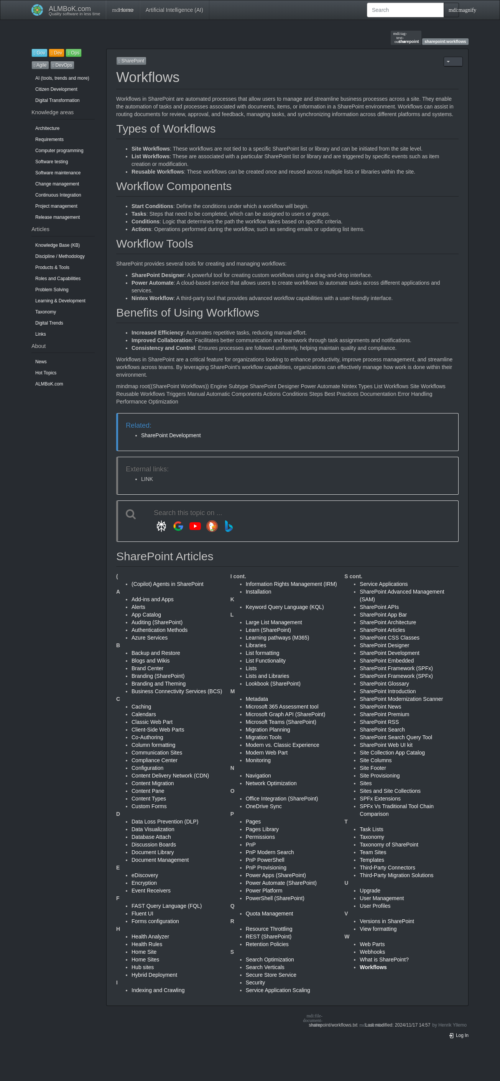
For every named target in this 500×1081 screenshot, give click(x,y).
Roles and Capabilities (58, 278)
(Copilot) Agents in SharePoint (168, 584)
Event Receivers (151, 890)
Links (40, 334)
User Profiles (375, 906)
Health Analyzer (150, 936)
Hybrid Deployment (154, 975)
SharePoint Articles (382, 630)
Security (255, 982)
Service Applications (384, 584)
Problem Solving (52, 289)
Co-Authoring (147, 737)
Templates (372, 860)
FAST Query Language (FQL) (167, 906)
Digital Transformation (57, 100)
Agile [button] (40, 65)
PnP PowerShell (265, 860)
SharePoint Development (171, 435)
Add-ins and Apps (153, 599)
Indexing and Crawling (158, 990)
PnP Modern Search (270, 852)
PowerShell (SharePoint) (275, 898)
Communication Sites (157, 753)
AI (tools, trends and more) (62, 78)
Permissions (260, 837)
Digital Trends (49, 323)
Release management (57, 217)
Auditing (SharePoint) (157, 622)
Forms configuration (155, 921)
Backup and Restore (156, 653)
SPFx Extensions (380, 799)
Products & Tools (52, 267)
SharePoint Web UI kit (386, 745)
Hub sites (143, 967)
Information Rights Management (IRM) (291, 584)
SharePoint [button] (131, 61)
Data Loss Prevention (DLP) (165, 822)
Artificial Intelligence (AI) (174, 10)
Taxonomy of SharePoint (389, 845)
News (41, 361)
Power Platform (264, 890)
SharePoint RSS (379, 722)
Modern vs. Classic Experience (282, 745)
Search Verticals (265, 967)
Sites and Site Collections (390, 791)
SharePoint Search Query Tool (396, 737)
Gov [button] (39, 53)
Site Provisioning (380, 776)
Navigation (258, 776)
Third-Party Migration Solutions (396, 875)
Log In (459, 1035)
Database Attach (151, 837)
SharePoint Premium (384, 714)
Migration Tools (264, 737)
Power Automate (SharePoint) (281, 883)
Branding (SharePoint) (158, 676)
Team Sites (373, 852)
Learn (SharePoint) (268, 630)
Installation (258, 592)
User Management (382, 898)
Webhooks (372, 952)
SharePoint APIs (379, 607)
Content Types (149, 799)
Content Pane (148, 791)
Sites (366, 783)
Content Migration (153, 783)
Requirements (49, 139)
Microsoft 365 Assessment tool (282, 707)
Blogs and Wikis (151, 661)
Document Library (153, 852)
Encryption (144, 883)
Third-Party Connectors (387, 867)
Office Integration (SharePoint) (282, 799)
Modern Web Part (267, 753)
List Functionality (266, 661)
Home (122, 10)
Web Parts (372, 944)
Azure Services (150, 638)
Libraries (256, 645)
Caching (141, 707)
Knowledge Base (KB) (57, 245)
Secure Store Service (271, 975)
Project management (56, 206)
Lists (251, 668)
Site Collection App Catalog (392, 753)
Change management (57, 184)
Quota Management (269, 913)
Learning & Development (60, 300)
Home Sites (145, 959)
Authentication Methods (160, 630)
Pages (253, 822)
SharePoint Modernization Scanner (401, 699)
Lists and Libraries (267, 676)
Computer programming (59, 150)
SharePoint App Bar (383, 615)
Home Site (144, 952)
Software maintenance (58, 173)
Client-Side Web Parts (158, 730)
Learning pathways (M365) (277, 638)
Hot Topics (45, 373)
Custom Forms (149, 806)
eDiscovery (145, 875)
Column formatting (153, 745)
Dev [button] (56, 53)
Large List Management (274, 622)
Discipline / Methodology (60, 256)
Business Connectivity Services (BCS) (177, 691)
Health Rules (147, 944)
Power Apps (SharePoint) (276, 875)
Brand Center (147, 668)
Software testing (51, 161)
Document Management (160, 860)
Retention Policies (267, 944)
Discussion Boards (154, 845)
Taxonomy (45, 312)
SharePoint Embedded (387, 661)
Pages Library (262, 829)
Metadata (257, 699)
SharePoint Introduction (388, 691)
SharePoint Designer (384, 645)
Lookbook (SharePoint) (273, 684)
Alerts (138, 607)
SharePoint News (380, 707)
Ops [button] (73, 53)
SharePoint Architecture (388, 622)
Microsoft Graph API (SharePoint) (286, 714)
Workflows (373, 967)
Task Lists (371, 829)
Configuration (147, 768)
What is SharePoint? (384, 959)
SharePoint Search (382, 730)
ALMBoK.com (49, 384)
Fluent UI (142, 913)
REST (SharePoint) (269, 936)
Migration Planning (268, 730)
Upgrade (370, 890)
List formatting (263, 653)
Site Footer (373, 768)
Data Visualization (153, 829)
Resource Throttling (269, 929)
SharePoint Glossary (384, 684)
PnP (251, 845)
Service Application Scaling (278, 990)
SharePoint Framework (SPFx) (396, 668)
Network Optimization (271, 783)
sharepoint (406, 37)
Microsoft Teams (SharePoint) (281, 722)
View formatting (378, 929)
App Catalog (146, 615)
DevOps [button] (62, 65)
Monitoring (258, 760)
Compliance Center (155, 760)
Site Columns (375, 760)
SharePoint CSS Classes (389, 638)
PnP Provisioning (266, 867)
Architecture (47, 128)
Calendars (144, 714)
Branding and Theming (159, 684)
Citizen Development (56, 89)
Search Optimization (270, 959)
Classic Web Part (152, 722)
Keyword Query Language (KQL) (285, 607)
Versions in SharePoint (387, 921)
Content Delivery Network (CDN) (170, 776)
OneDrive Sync (264, 806)
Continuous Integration (58, 195)
